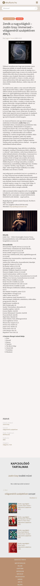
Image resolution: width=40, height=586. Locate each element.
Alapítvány (20, 568)
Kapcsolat (20, 574)
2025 (4, 440)
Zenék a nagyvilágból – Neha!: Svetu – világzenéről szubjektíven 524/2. (20, 546)
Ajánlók (19, 19)
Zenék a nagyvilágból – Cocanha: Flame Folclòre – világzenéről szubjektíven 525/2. (20, 506)
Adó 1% (20, 582)
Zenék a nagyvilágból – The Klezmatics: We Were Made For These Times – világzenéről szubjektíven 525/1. (20, 520)
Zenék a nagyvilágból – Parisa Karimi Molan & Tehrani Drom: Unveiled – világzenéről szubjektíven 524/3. (20, 533)
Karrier (20, 579)
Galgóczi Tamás (9, 38)
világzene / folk (7, 445)
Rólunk (20, 566)
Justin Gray (6, 424)
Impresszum (20, 571)
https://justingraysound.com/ (18, 207)
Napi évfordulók (20, 563)
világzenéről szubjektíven (10, 429)
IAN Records (6, 434)
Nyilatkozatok (20, 576)
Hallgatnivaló (9, 19)
